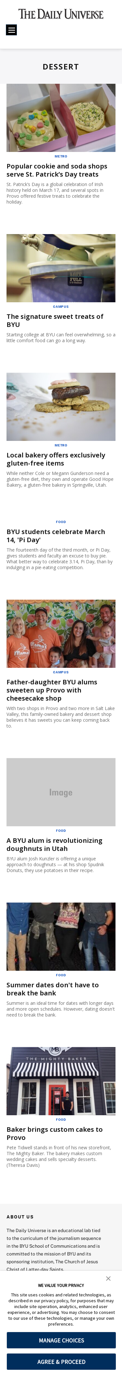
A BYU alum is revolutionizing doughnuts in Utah (54, 844)
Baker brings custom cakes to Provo (55, 1133)
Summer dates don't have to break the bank (53, 988)
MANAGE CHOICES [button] (61, 1340)
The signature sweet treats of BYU (55, 320)
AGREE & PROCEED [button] (61, 1362)
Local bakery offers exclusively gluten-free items (56, 459)
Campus (61, 306)
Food (61, 522)
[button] (108, 1278)
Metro (61, 156)
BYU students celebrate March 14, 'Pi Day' (56, 535)
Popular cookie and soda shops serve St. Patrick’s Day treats (57, 170)
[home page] (61, 16)
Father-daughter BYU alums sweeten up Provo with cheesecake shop (52, 690)
